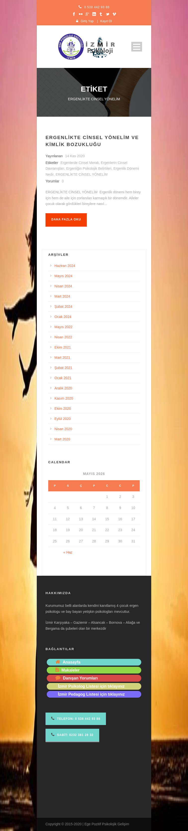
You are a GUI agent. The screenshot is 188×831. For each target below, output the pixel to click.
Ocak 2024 (62, 317)
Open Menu (136, 47)
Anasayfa (71, 662)
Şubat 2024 (63, 307)
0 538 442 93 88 (97, 7)
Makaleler (70, 670)
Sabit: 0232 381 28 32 (72, 734)
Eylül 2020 (62, 419)
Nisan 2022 (63, 337)
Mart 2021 (62, 358)
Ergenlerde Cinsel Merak (80, 163)
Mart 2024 (62, 296)
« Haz (68, 552)
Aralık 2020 (63, 388)
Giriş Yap (87, 21)
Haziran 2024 (64, 266)
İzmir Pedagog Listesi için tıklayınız (91, 694)
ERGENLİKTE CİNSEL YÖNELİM (81, 174)
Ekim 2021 (62, 347)
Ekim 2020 (62, 409)
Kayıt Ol (106, 21)
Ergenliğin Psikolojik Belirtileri (88, 168)
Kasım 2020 (63, 398)
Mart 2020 (62, 439)
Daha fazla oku (66, 219)
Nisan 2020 (63, 429)
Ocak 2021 (62, 378)
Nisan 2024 (63, 286)
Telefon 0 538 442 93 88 (75, 718)
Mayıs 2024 (63, 276)
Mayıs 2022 (63, 327)
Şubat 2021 (63, 368)
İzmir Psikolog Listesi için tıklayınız (91, 686)
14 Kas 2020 (75, 156)
